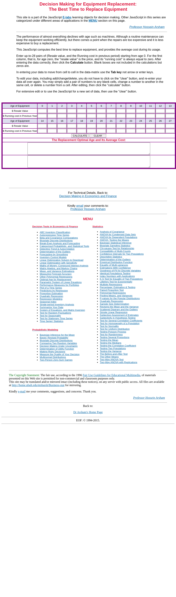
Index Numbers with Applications (117, 280)
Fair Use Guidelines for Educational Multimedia (111, 379)
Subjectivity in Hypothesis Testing (118, 322)
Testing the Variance (111, 355)
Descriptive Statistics (111, 261)
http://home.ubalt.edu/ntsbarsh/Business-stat (38, 389)
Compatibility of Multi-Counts (115, 255)
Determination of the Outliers (55, 256)
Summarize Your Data (51, 311)
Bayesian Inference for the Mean (57, 339)
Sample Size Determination (114, 308)
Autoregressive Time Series (54, 239)
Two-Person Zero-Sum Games (56, 364)
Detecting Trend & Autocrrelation (57, 253)
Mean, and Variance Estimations (57, 275)
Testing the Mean (109, 344)
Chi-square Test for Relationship (117, 252)
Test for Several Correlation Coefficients (121, 325)
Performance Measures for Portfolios (59, 289)
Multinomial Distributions (53, 361)
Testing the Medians (110, 347)
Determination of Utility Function (57, 353)
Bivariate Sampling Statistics (115, 250)
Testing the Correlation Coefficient (118, 350)
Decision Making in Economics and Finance (88, 200)
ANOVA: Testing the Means (114, 244)
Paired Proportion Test (112, 294)
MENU (93, 20)
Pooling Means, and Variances (116, 300)
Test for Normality (109, 330)
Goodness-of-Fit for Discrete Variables (120, 275)
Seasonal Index (48, 306)
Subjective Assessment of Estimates (119, 319)
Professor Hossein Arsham (147, 27)
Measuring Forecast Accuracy (55, 278)
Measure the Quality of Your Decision (59, 358)
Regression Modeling (51, 303)
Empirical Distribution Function (116, 266)
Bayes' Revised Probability (54, 342)
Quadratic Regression (51, 300)
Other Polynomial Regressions (56, 281)
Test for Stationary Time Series (56, 322)
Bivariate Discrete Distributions (56, 245)
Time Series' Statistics (51, 325)
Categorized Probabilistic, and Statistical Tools (64, 250)
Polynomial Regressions (113, 297)
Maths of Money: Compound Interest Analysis (64, 270)
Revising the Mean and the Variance (119, 311)
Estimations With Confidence (115, 272)
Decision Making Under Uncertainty (59, 350)
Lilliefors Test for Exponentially (116, 286)
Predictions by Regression (54, 295)
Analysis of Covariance (112, 236)
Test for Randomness (111, 339)
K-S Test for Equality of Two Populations (121, 283)
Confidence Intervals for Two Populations (122, 258)
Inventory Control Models (53, 261)
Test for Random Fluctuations (55, 317)
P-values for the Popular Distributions (120, 302)
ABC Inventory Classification (55, 236)
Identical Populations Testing (115, 277)
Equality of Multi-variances (114, 269)
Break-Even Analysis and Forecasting (60, 247)
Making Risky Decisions (52, 356)
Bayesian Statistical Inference (116, 247)
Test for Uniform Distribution (115, 333)
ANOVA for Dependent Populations (118, 241)
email (79, 210)
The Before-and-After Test (114, 358)
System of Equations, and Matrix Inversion (62, 314)
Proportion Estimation (51, 297)
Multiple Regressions (111, 289)
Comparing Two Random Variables (58, 347)
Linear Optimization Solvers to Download (61, 264)
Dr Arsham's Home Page (88, 416)
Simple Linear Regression (114, 316)
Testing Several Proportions (114, 341)
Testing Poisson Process (113, 336)
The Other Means (109, 361)
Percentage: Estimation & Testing (117, 291)
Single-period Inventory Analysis (57, 309)
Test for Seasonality (50, 320)
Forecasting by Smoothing (54, 259)
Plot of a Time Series (51, 292)
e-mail (21, 395)
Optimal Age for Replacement (55, 284)
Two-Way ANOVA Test (112, 364)
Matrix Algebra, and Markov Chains (58, 272)
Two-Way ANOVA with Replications (118, 366)
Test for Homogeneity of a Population (119, 327)
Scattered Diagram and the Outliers (119, 314)
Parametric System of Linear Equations (61, 286)
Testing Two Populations (113, 352)
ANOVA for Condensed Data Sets (118, 239)
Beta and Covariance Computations (59, 242)
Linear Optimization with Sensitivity (58, 267)
